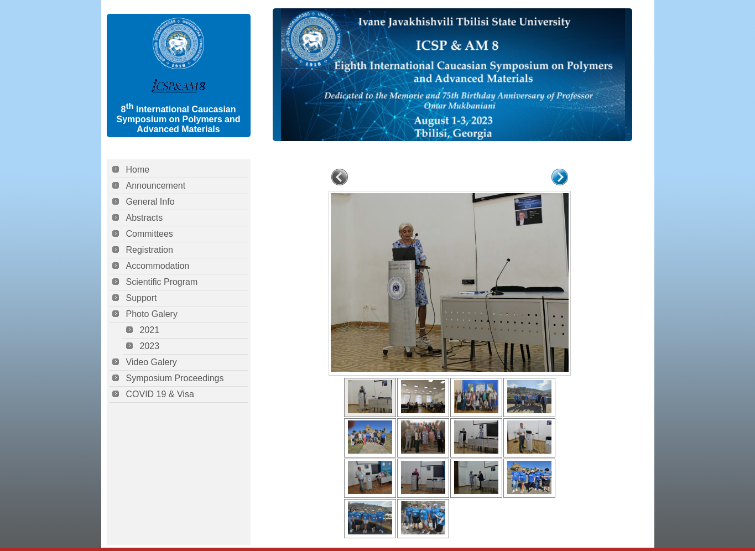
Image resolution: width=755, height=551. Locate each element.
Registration (149, 249)
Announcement (156, 185)
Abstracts (144, 217)
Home (138, 169)
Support (141, 298)
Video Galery (151, 362)
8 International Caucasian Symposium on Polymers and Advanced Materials (178, 119)
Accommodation (158, 266)
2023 (150, 346)
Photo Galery (152, 314)
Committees (149, 233)
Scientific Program (162, 282)
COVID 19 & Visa (160, 394)
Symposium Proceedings (175, 378)
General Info (150, 201)
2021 (150, 330)
